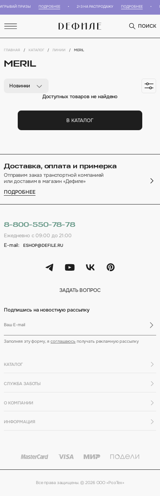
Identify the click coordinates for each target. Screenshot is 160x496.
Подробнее (51, 7)
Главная (12, 50)
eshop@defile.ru (43, 245)
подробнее (19, 192)
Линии (59, 50)
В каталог (79, 120)
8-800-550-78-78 (39, 224)
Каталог (36, 50)
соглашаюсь (63, 341)
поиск (142, 26)
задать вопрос (80, 290)
